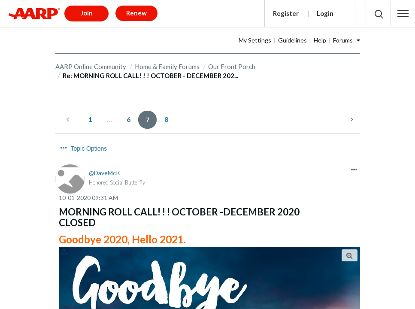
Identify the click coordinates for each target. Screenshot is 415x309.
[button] (403, 12)
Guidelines (319, 37)
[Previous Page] (69, 116)
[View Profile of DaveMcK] (104, 154)
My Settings (282, 37)
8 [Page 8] (166, 116)
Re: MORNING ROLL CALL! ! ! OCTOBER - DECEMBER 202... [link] (150, 73)
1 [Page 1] (90, 116)
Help (347, 37)
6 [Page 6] (128, 116)
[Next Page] (351, 116)
